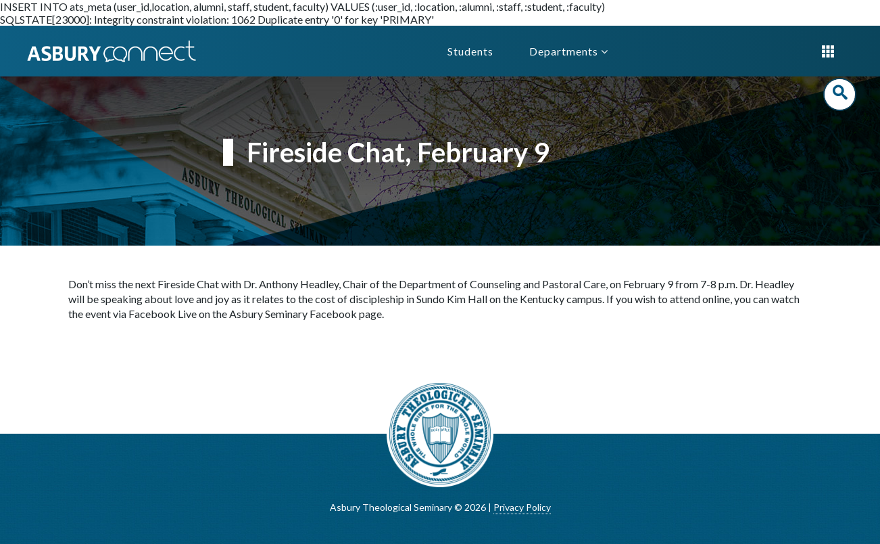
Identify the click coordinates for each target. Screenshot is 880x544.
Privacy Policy (522, 507)
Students (470, 51)
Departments (568, 51)
